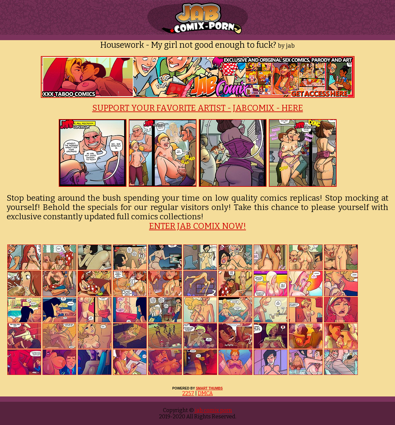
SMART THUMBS (209, 388)
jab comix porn (213, 410)
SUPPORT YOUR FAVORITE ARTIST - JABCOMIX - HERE (197, 108)
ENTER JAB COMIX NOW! (197, 226)
